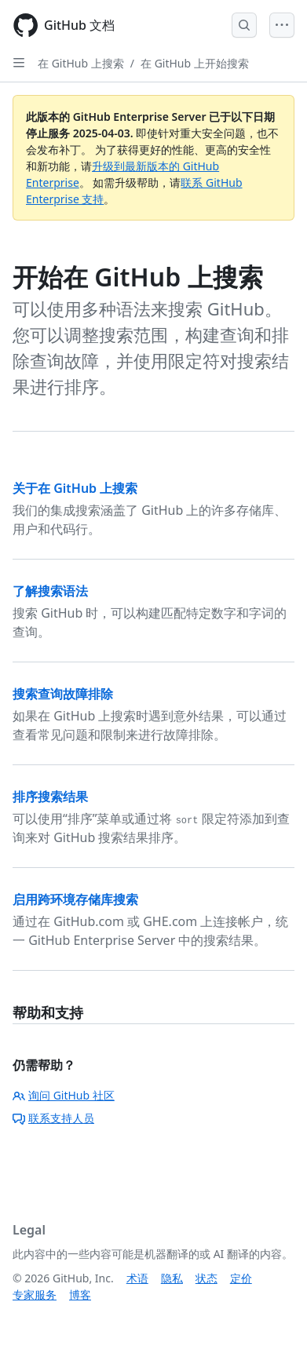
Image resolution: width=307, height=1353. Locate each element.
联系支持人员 (53, 1117)
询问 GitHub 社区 (64, 1095)
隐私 (172, 1278)
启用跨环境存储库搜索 (75, 899)
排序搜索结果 (50, 796)
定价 (241, 1278)
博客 (80, 1294)
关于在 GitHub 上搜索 (75, 488)
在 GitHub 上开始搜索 (195, 63)
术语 (137, 1278)
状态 (206, 1278)
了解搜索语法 (50, 591)
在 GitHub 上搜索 (81, 63)
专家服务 (35, 1294)
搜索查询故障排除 (63, 693)
